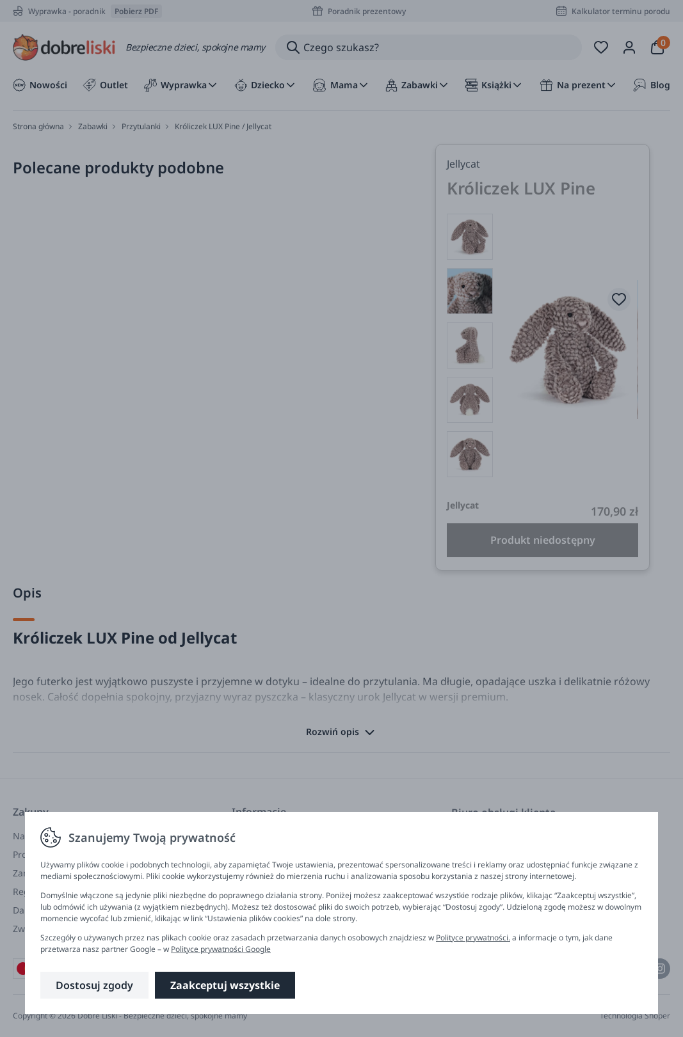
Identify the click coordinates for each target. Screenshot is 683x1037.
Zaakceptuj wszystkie (225, 985)
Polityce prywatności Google (221, 949)
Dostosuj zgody (94, 985)
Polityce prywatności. (473, 937)
